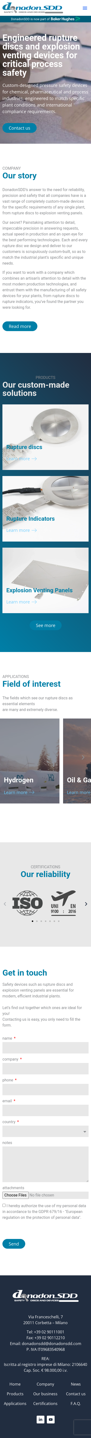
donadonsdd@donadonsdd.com (51, 1343)
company (10, 1059)
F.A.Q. (76, 1403)
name (7, 1039)
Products (15, 1393)
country (9, 1122)
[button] (85, 8)
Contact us (76, 1393)
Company (45, 1384)
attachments (13, 1188)
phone (8, 1080)
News (76, 1384)
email (7, 1101)
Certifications (45, 1403)
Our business (45, 1393)
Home (15, 1384)
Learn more (18, 458)
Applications (15, 1403)
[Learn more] (34, 459)
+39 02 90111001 (49, 1332)
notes (7, 1143)
